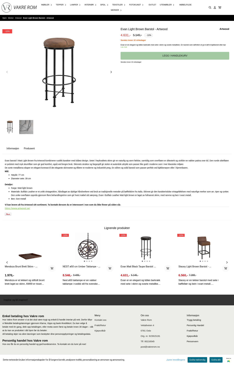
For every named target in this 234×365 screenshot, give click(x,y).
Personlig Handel (195, 325)
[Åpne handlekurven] (219, 7)
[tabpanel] (30, 261)
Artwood (18, 18)
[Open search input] (210, 7)
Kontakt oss (100, 320)
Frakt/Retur (100, 325)
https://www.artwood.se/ (17, 208)
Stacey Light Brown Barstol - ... (194, 266)
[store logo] (19, 7)
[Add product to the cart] (52, 268)
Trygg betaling (194, 320)
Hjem (4, 18)
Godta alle (216, 360)
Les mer (124, 47)
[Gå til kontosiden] (215, 7)
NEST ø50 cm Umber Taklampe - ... (81, 266)
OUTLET (152, 5)
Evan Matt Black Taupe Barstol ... (138, 266)
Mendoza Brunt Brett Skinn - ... (21, 266)
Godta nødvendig (197, 360)
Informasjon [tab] (13, 148)
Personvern (192, 341)
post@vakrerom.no (150, 346)
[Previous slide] (7, 72)
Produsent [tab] (29, 148)
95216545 (149, 341)
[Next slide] (111, 72)
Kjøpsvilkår (100, 330)
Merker (11, 18)
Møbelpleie (185, 5)
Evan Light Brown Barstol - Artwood (38, 18)
